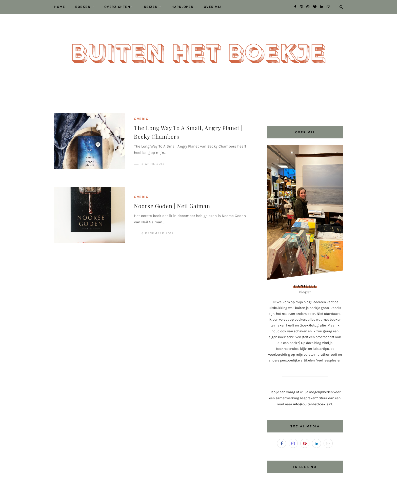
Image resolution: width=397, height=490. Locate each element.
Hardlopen (182, 7)
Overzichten (117, 7)
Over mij (212, 7)
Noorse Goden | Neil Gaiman (172, 206)
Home (59, 7)
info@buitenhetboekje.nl (312, 404)
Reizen (151, 7)
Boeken (82, 7)
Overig (141, 119)
